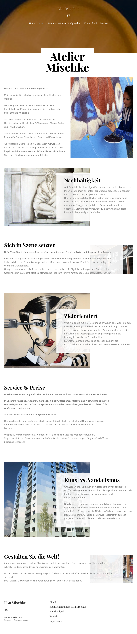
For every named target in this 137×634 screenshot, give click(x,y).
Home (32, 23)
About (41, 23)
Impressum (56, 621)
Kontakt (104, 23)
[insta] (68, 15)
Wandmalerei (90, 23)
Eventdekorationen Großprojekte (64, 23)
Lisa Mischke (11, 617)
